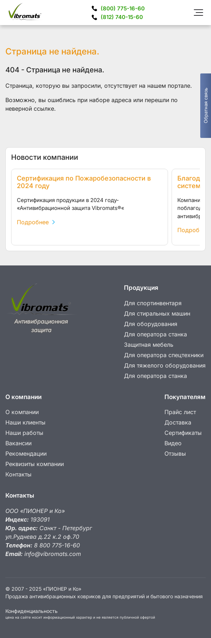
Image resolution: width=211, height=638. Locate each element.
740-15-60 (122, 17)
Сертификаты (183, 432)
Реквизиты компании (34, 463)
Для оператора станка (155, 334)
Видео (173, 443)
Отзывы (175, 453)
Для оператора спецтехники (163, 355)
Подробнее (36, 222)
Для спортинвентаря (153, 303)
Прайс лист (180, 412)
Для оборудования (150, 323)
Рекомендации (26, 453)
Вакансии (18, 443)
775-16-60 (123, 8)
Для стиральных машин (157, 313)
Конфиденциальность (31, 611)
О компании (22, 412)
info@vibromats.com (52, 553)
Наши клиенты (25, 422)
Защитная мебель (148, 344)
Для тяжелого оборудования (165, 365)
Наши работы (24, 432)
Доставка (177, 422)
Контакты (18, 474)
